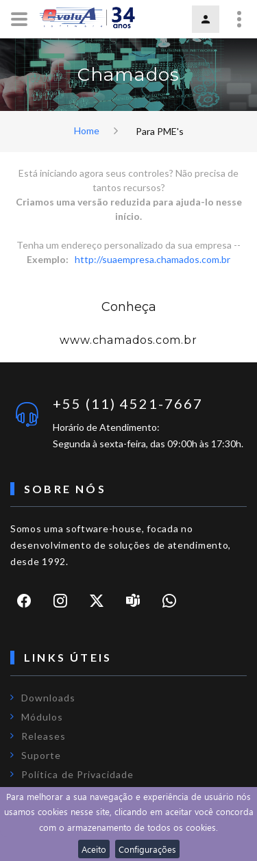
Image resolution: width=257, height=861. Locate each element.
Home (86, 130)
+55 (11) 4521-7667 (128, 403)
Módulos (42, 717)
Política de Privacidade (77, 774)
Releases (43, 736)
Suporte (41, 755)
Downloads (48, 697)
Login (205, 19)
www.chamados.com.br (128, 340)
